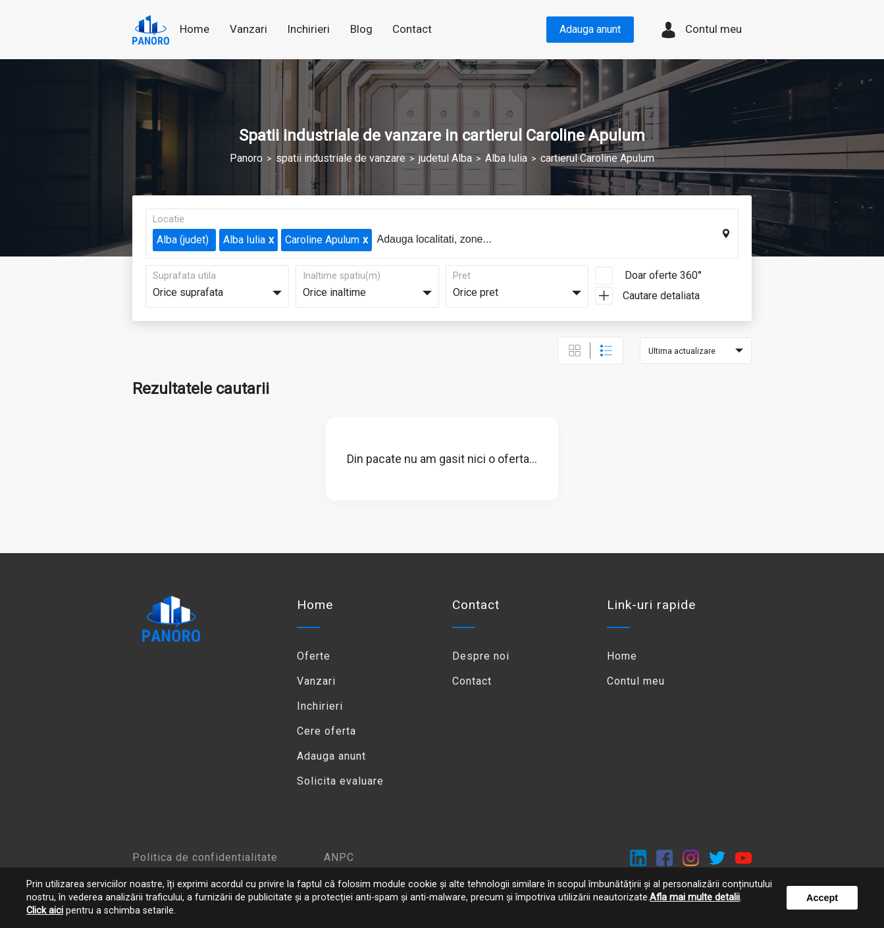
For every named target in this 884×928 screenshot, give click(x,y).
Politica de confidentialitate (205, 857)
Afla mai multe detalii (695, 897)
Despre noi (480, 656)
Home (194, 29)
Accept (822, 897)
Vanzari (316, 681)
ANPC (339, 857)
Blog (361, 29)
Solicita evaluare (340, 781)
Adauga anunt (590, 29)
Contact (412, 29)
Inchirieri (320, 706)
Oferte (313, 656)
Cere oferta (326, 731)
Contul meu (701, 30)
